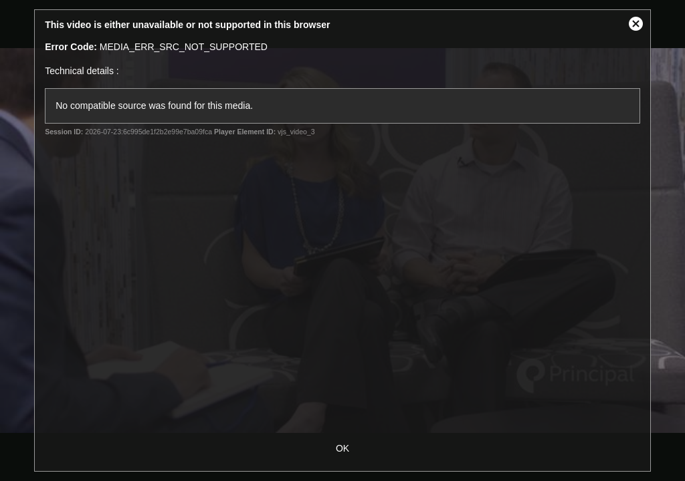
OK (342, 448)
